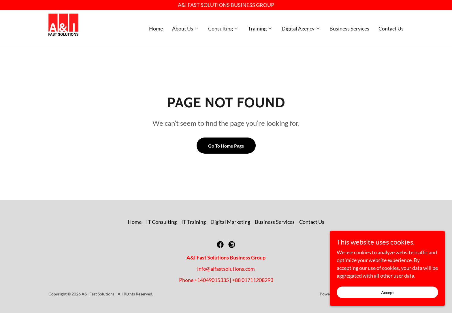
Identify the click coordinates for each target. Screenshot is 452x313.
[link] (63, 28)
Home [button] (135, 222)
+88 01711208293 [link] (252, 280)
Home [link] (156, 28)
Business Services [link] (349, 28)
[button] (185, 28)
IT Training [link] (193, 222)
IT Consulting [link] (161, 222)
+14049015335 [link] (211, 280)
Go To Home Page (226, 145)
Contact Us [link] (391, 28)
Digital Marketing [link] (230, 222)
